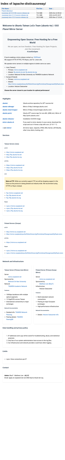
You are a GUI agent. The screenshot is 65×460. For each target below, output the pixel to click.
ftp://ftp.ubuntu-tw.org (13, 198)
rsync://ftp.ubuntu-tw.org (14, 211)
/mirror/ (8, 128)
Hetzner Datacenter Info (51, 315)
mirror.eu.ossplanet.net (21, 79)
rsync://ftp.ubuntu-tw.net (14, 208)
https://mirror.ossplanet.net (15, 165)
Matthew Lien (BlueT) (46, 284)
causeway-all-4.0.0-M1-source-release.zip (15, 13)
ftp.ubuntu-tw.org (31, 72)
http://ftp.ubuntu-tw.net (14, 155)
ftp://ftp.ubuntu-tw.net (13, 195)
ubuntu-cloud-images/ (10, 110)
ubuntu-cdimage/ (8, 106)
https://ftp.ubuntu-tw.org (14, 170)
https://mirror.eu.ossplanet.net (16, 242)
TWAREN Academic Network (17, 286)
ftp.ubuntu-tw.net (19, 72)
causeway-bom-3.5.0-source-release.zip (15, 17)
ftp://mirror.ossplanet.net (14, 193)
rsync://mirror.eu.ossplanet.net (16, 251)
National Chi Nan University (17, 281)
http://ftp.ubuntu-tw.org (14, 157)
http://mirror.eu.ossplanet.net (16, 232)
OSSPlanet (37, 57)
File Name (5, 8)
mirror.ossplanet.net (20, 70)
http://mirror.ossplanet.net (15, 152)
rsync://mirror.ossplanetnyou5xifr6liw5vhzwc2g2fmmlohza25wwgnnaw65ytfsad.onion (34, 253)
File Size (39, 8)
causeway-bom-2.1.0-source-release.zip (15, 15)
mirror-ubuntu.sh (8, 122)
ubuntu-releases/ (8, 119)
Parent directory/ (7, 11)
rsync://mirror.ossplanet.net (15, 206)
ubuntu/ (5, 103)
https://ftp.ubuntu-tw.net (14, 168)
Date (50, 8)
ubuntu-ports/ (7, 113)
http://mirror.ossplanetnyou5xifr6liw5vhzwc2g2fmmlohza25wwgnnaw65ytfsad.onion (36, 84)
